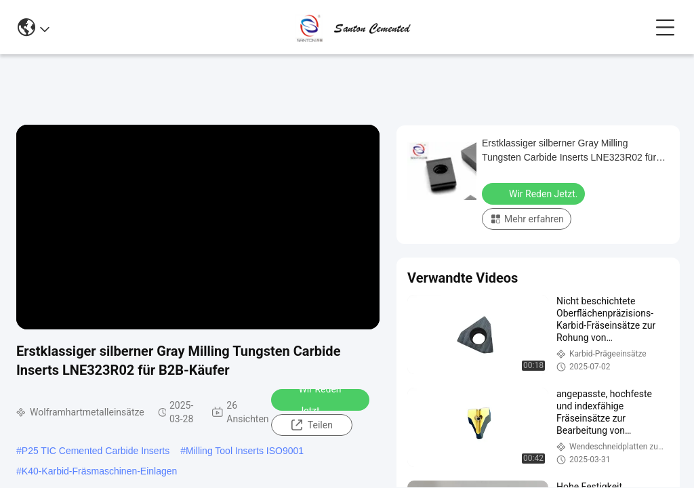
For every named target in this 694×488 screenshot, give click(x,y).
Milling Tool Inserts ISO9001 (245, 450)
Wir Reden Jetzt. (311, 400)
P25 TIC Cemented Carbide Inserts (95, 450)
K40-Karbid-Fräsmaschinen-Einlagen (100, 471)
